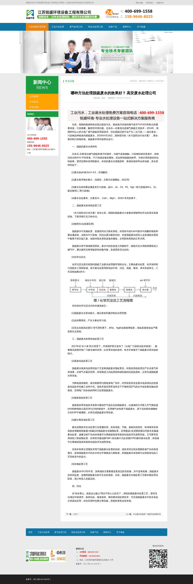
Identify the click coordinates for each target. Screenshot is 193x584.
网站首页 (142, 81)
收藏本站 (160, 3)
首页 (30, 532)
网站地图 (139, 3)
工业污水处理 (57, 27)
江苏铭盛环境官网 (37, 27)
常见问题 (33, 107)
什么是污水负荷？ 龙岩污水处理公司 (147, 514)
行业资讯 (33, 102)
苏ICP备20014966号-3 (92, 564)
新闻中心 (127, 27)
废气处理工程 (76, 27)
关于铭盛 (141, 27)
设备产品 (113, 27)
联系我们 (149, 3)
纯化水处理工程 (95, 27)
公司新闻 (33, 96)
